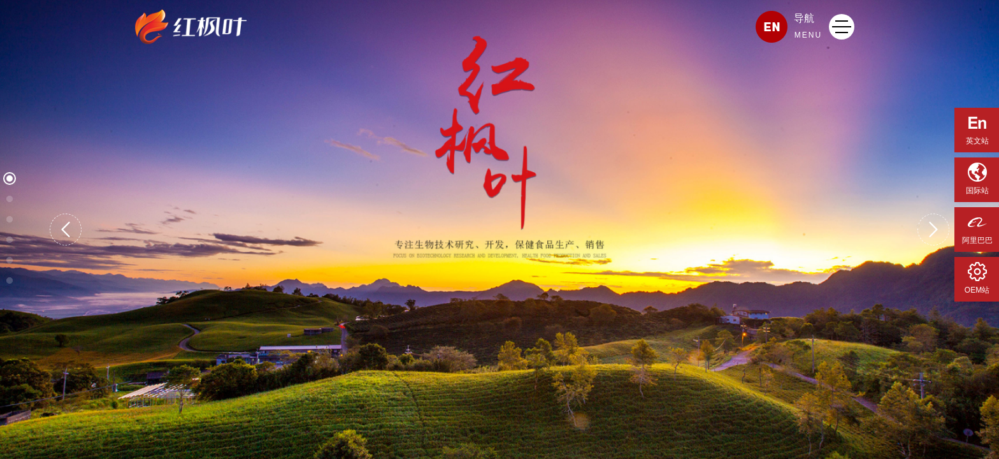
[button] (66, 229)
